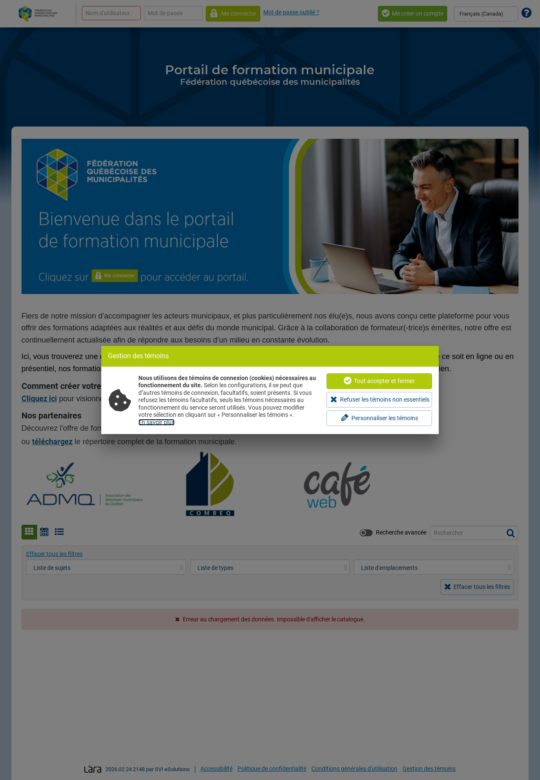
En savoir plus (156, 422)
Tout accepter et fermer (379, 380)
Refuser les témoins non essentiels (379, 399)
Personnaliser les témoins (379, 417)
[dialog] (270, 390)
